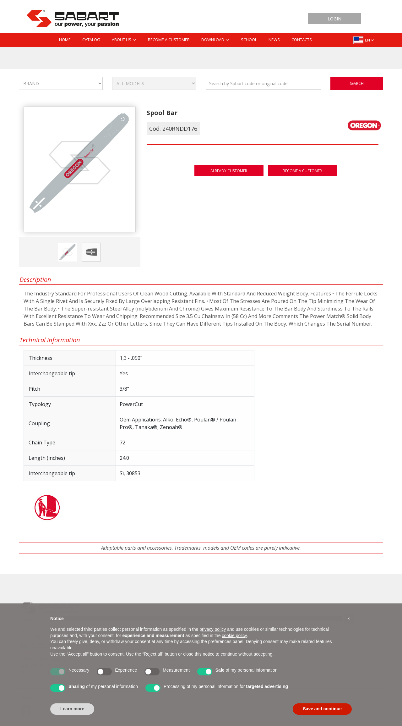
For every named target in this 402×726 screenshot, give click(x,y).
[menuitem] (64, 40)
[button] (349, 618)
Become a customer (302, 170)
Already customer (228, 170)
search (357, 83)
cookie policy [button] (234, 635)
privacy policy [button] (212, 629)
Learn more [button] (72, 708)
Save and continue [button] (322, 708)
